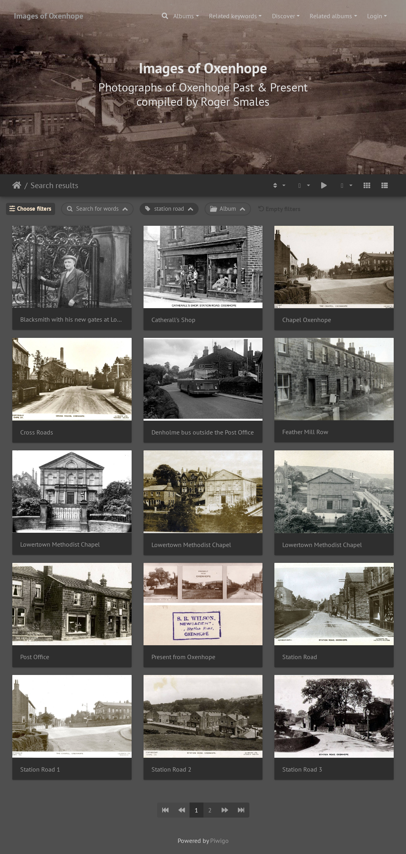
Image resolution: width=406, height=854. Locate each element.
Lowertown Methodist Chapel (60, 544)
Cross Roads (36, 432)
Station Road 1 (40, 769)
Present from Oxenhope (183, 657)
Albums (183, 16)
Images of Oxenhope (48, 16)
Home (16, 185)
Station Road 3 (302, 769)
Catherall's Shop (173, 320)
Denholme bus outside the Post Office (202, 432)
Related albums (331, 16)
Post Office (34, 657)
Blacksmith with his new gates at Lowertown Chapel (72, 319)
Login (374, 16)
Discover (283, 16)
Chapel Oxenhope (306, 320)
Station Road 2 (171, 769)
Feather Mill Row (305, 432)
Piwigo (219, 840)
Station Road (299, 657)
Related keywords (233, 16)
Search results (54, 185)
